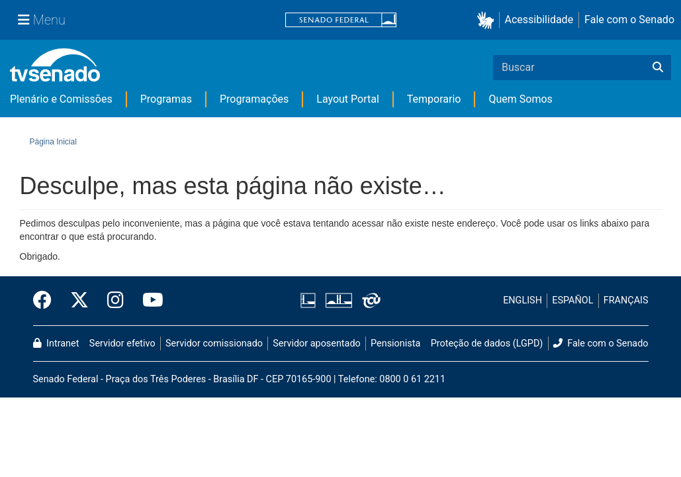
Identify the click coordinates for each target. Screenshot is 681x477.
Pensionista (395, 343)
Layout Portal (347, 99)
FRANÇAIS (626, 300)
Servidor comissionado (214, 343)
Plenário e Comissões (61, 99)
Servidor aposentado (316, 343)
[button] (488, 20)
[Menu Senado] (42, 20)
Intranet (56, 343)
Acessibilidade (539, 19)
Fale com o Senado (629, 19)
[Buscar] (658, 68)
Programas (166, 99)
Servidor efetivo (122, 343)
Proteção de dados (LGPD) (487, 343)
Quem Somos (520, 99)
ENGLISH (522, 300)
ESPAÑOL (572, 300)
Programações (254, 99)
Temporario (434, 99)
